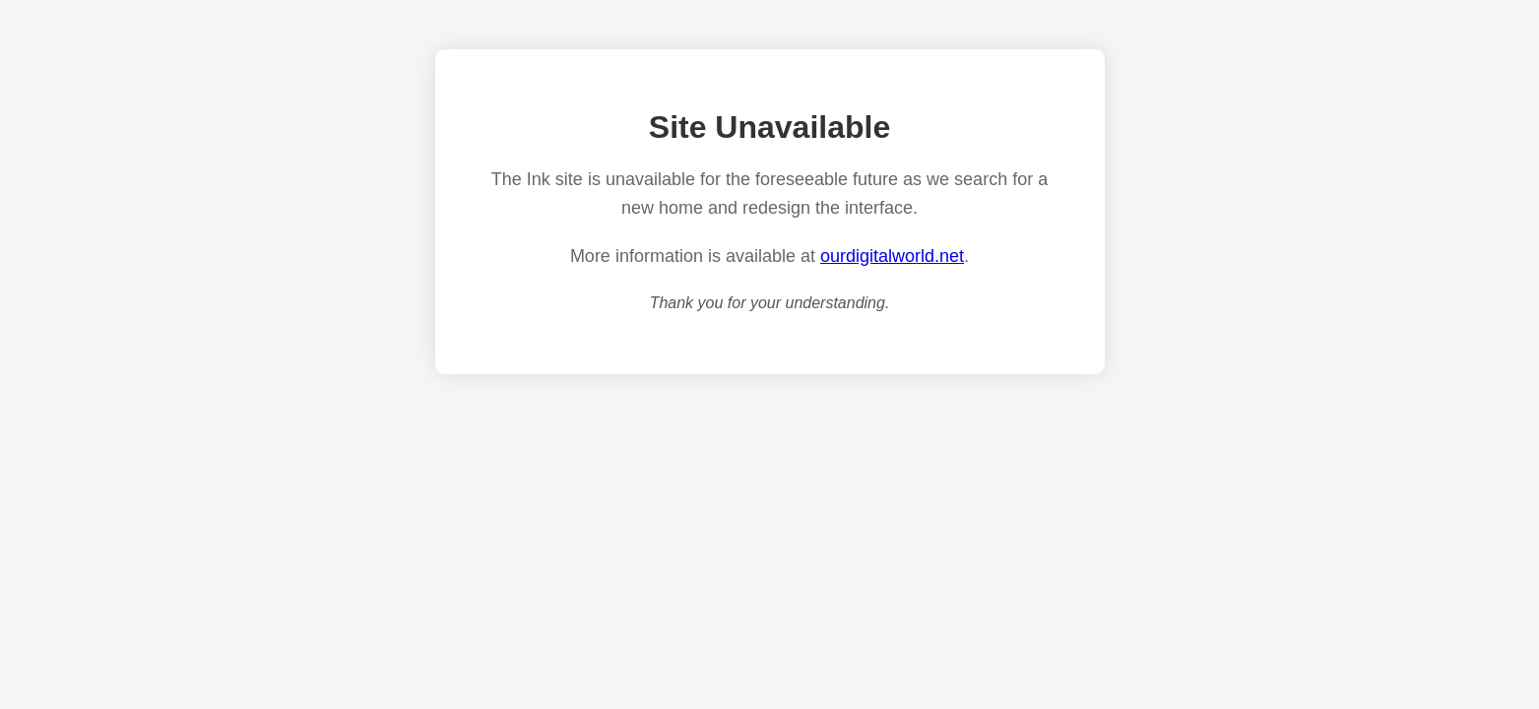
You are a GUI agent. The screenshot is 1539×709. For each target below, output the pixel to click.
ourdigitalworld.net (892, 256)
